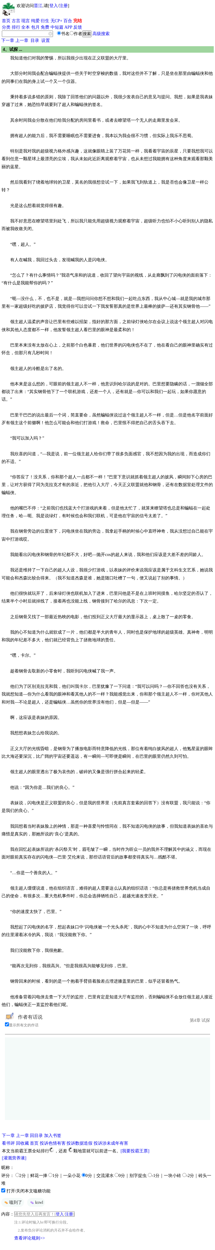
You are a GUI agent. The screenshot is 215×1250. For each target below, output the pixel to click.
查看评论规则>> (29, 1238)
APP (68, 27)
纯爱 (35, 20)
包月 (35, 27)
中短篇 (57, 27)
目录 (34, 40)
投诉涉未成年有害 (111, 1143)
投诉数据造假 (79, 1143)
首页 (6, 20)
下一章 (7, 40)
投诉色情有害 (53, 1143)
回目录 (36, 1135)
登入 (53, 5)
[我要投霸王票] (135, 1151)
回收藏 (22, 1143)
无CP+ (57, 20)
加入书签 (52, 1135)
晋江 (38, 5)
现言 (25, 20)
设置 (45, 40)
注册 (63, 5)
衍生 (45, 20)
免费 (45, 27)
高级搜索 (101, 33)
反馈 (77, 27)
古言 (16, 20)
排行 (16, 27)
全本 (25, 27)
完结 (77, 20)
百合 (67, 20)
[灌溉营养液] (14, 1158)
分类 (6, 27)
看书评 (8, 1143)
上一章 (21, 40)
